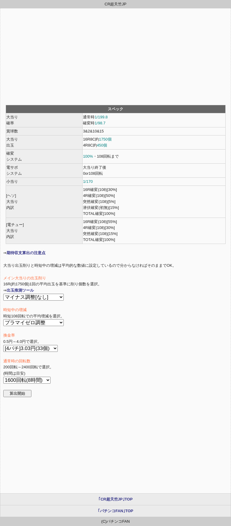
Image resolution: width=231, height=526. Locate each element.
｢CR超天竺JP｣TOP (115, 499)
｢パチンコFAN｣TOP (115, 511)
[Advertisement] (115, 57)
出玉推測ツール (20, 290)
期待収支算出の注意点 (26, 253)
